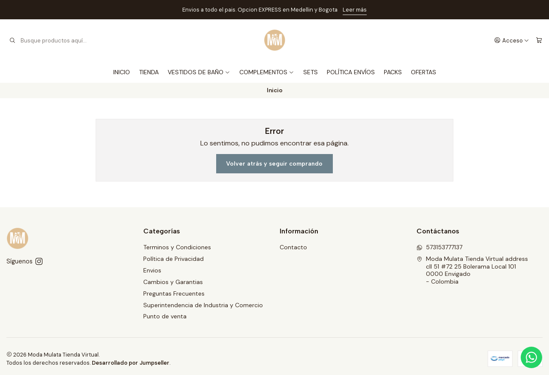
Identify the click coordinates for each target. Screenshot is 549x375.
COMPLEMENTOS (266, 72)
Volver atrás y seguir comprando (274, 163)
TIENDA (149, 72)
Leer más (355, 9)
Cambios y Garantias (173, 282)
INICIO (121, 72)
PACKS (393, 72)
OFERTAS (423, 72)
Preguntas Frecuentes (174, 293)
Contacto (293, 247)
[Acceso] (511, 40)
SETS (310, 72)
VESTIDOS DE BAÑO (199, 72)
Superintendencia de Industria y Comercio (203, 305)
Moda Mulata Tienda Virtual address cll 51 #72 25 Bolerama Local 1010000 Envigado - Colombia (472, 270)
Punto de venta (165, 316)
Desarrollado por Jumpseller (130, 362)
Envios (152, 270)
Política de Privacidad (173, 259)
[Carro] (539, 40)
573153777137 (439, 247)
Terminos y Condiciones (177, 247)
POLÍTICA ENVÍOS (351, 72)
